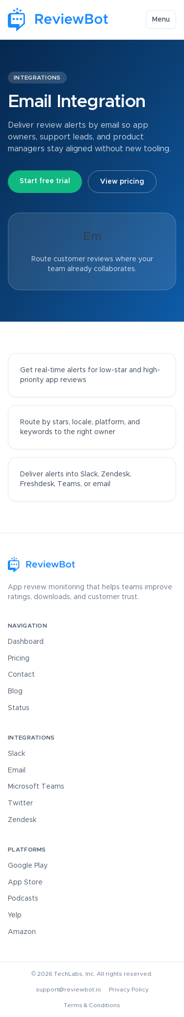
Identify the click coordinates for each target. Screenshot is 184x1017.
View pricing (122, 181)
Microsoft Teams (36, 786)
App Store (25, 882)
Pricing (18, 658)
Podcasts (23, 898)
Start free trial (45, 181)
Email (17, 770)
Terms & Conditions (92, 1005)
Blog (15, 691)
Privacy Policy (129, 989)
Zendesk (22, 820)
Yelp (15, 915)
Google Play (28, 865)
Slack (16, 753)
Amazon (22, 932)
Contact (21, 674)
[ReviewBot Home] (58, 19)
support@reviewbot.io (68, 989)
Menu (161, 19)
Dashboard (26, 641)
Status (18, 708)
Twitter (20, 803)
